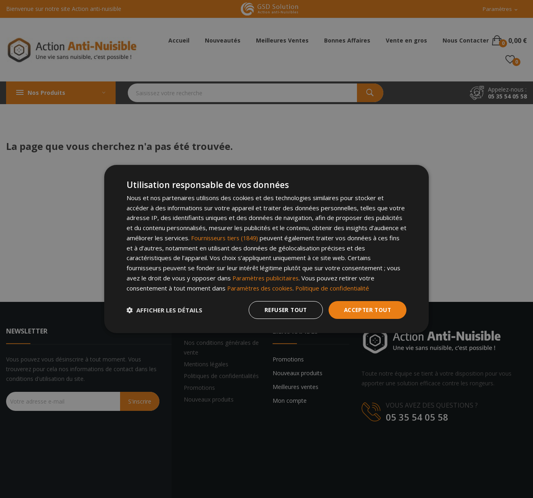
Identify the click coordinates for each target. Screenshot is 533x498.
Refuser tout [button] (282, 310)
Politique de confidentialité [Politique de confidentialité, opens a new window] (336, 288)
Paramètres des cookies (261, 288)
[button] (164, 310)
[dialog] (266, 249)
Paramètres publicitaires (266, 278)
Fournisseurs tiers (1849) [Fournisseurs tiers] (226, 238)
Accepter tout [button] (366, 310)
